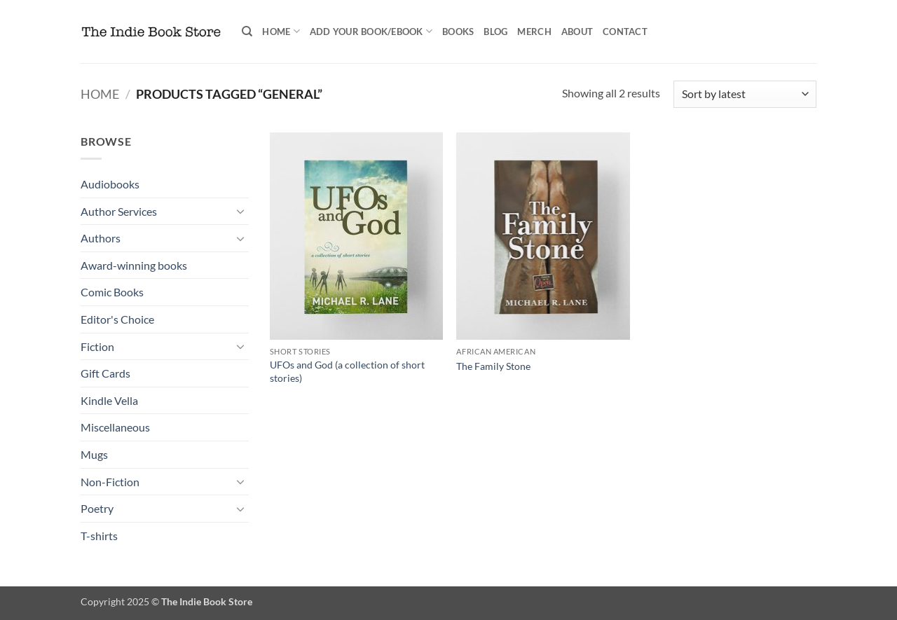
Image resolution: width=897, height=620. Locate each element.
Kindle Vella (109, 400)
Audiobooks (110, 184)
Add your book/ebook (371, 31)
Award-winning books (134, 265)
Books (458, 31)
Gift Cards (105, 373)
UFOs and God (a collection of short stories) (347, 371)
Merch (534, 31)
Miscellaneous (115, 427)
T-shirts (99, 535)
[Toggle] (240, 210)
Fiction (97, 346)
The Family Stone (493, 366)
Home (280, 31)
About (577, 31)
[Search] (247, 31)
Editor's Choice (117, 319)
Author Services (119, 211)
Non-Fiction (110, 481)
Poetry (97, 508)
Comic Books (112, 291)
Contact (625, 31)
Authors (101, 237)
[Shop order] (744, 94)
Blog (495, 31)
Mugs (94, 454)
